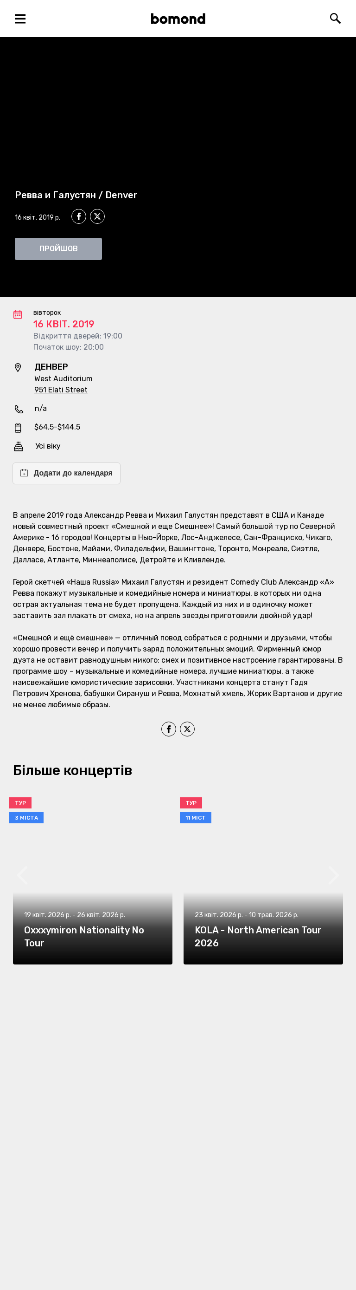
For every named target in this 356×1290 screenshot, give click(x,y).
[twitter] (97, 218)
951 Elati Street (61, 389)
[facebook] (78, 216)
